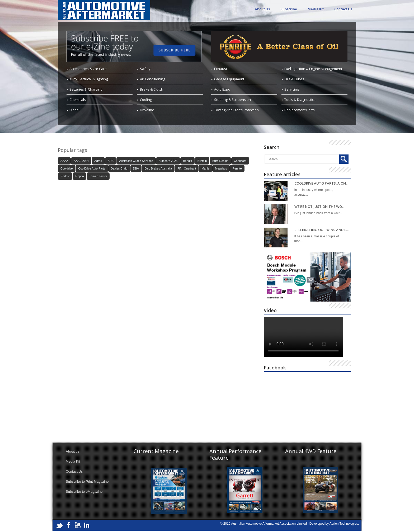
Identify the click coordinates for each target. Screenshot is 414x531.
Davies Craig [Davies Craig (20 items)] (119, 168)
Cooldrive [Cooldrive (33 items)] (66, 168)
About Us (262, 9)
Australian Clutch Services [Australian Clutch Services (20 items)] (136, 160)
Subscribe (288, 9)
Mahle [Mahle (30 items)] (205, 168)
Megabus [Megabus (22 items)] (221, 168)
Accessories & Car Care (88, 68)
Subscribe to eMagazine (84, 492)
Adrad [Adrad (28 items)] (98, 160)
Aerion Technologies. (344, 523)
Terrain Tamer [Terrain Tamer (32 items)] (98, 176)
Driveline (147, 109)
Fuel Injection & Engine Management (313, 68)
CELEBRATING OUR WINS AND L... (321, 230)
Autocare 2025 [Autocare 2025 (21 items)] (168, 160)
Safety (145, 68)
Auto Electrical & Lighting (88, 79)
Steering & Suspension (232, 99)
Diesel (74, 109)
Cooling (146, 99)
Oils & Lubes (294, 79)
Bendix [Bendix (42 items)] (187, 160)
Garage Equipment (229, 79)
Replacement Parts (299, 109)
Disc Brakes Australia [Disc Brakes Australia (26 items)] (158, 168)
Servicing (291, 89)
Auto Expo (222, 89)
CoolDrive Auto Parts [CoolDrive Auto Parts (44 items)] (91, 168)
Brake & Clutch (151, 89)
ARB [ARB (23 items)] (111, 160)
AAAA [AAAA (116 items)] (64, 160)
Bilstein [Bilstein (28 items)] (202, 160)
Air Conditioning (152, 79)
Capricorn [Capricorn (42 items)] (240, 160)
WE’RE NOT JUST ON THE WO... (319, 206)
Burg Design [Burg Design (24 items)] (220, 160)
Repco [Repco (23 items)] (79, 176)
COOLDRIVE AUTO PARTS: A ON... (321, 183)
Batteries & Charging (85, 89)
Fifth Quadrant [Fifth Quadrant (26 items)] (186, 168)
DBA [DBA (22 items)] (136, 168)
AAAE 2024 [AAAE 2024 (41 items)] (81, 160)
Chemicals (77, 99)
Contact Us (343, 9)
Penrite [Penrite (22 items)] (237, 168)
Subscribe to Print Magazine (87, 481)
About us (72, 451)
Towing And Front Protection (236, 109)
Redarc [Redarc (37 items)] (65, 176)
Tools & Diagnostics (300, 99)
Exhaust (220, 68)
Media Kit (316, 9)
